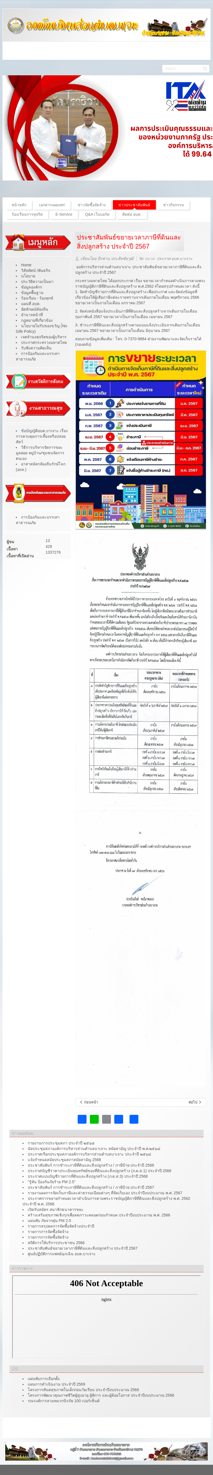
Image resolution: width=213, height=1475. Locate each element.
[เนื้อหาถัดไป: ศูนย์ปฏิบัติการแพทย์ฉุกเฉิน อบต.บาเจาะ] (195, 1102)
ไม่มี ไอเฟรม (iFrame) (106, 1316)
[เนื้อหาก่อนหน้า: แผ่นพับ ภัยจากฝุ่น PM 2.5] (88, 1102)
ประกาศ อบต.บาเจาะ (175, 258)
